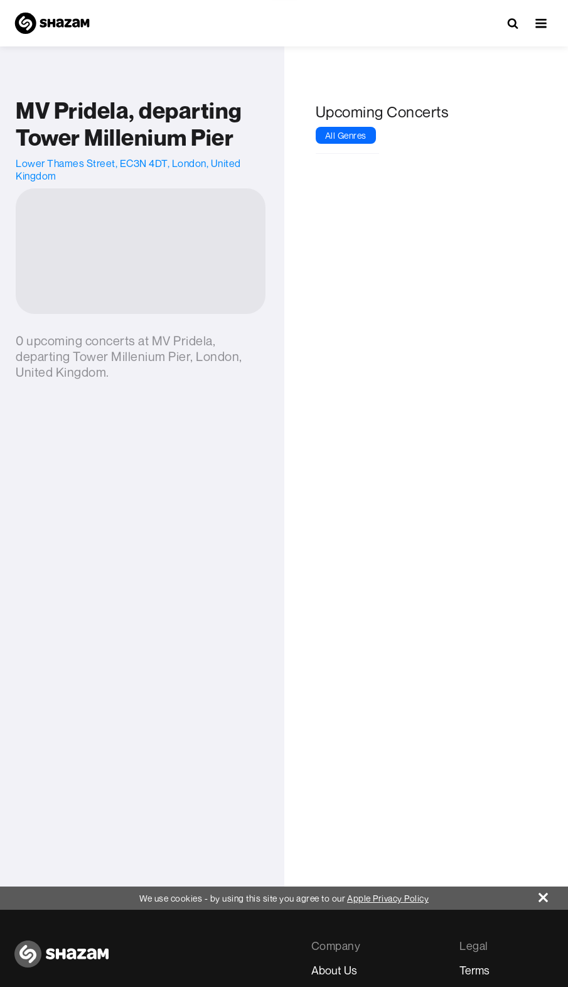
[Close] (553, 894)
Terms (474, 970)
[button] (541, 23)
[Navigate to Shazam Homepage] (52, 23)
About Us (334, 970)
